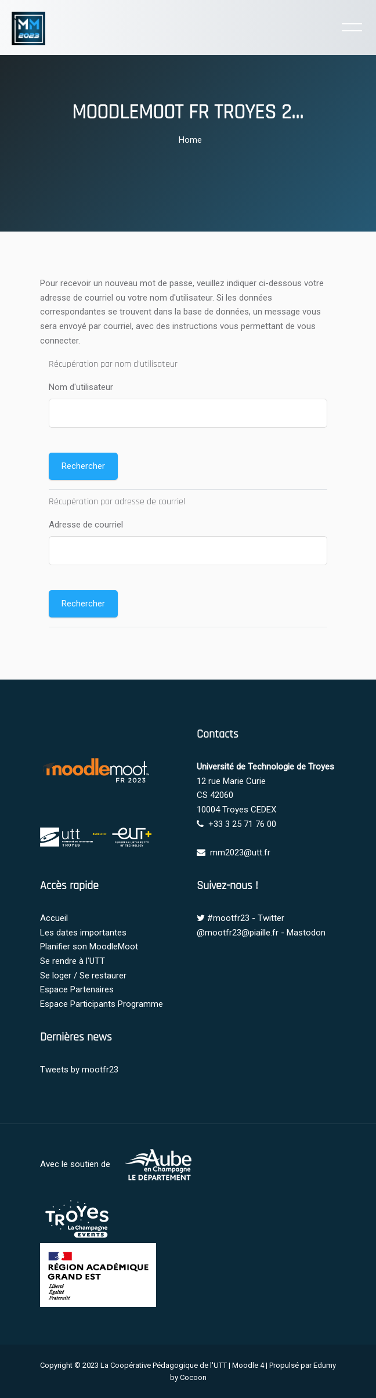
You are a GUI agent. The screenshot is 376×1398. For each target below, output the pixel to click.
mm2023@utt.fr (240, 852)
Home (190, 140)
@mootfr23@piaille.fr (238, 932)
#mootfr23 (228, 918)
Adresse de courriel (86, 524)
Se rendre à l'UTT (72, 961)
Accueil (54, 918)
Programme (140, 1004)
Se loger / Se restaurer (83, 975)
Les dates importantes (83, 932)
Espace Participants (77, 1004)
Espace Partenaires (77, 989)
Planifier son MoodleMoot (89, 946)
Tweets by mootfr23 (79, 1069)
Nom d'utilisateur (81, 387)
